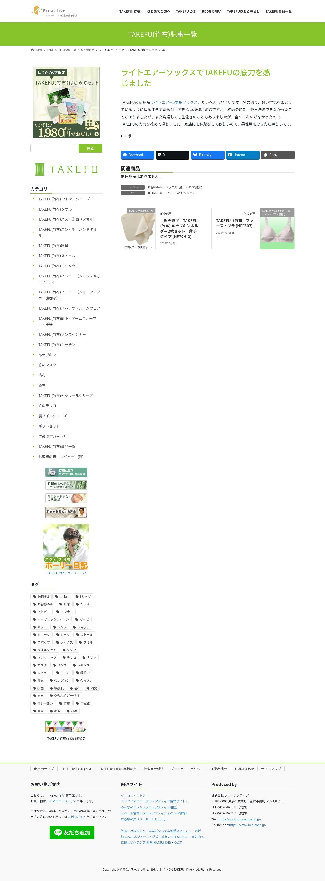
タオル (88, 642)
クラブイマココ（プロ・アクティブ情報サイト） (155, 801)
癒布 (42, 385)
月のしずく (138, 830)
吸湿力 (85, 672)
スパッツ (43, 642)
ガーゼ (84, 619)
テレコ (71, 657)
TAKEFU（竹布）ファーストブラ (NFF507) (235, 222)
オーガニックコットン (53, 619)
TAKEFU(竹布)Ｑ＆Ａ (76, 768)
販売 (40, 711)
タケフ (71, 650)
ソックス (66, 642)
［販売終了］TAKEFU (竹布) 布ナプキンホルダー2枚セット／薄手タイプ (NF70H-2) (179, 228)
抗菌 (40, 688)
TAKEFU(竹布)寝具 (53, 245)
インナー (66, 611)
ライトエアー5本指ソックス (173, 102)
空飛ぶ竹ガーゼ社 (53, 436)
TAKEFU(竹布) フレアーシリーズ (64, 198)
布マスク (86, 680)
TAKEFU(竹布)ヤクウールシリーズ (66, 395)
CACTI (178, 842)
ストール (86, 634)
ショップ (83, 627)
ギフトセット (49, 425)
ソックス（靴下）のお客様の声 (186, 187)
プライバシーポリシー (187, 768)
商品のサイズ (44, 768)
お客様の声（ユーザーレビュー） (144, 819)
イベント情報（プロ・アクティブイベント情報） (155, 813)
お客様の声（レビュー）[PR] (62, 456)
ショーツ (43, 634)
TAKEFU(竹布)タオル (55, 208)
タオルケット (46, 650)
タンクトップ (46, 657)
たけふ (85, 604)
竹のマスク (47, 364)
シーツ (65, 634)
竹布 (67, 703)
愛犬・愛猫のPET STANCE (170, 836)
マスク (42, 665)
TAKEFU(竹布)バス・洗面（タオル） (68, 219)
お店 (67, 604)
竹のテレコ (47, 405)
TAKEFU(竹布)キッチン (57, 344)
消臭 (94, 688)
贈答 (57, 711)
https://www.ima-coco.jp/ (247, 824)
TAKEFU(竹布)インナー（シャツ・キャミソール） (69, 278)
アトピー (43, 611)
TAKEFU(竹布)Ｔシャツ (57, 265)
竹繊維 (85, 703)
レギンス (83, 665)
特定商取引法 (153, 768)
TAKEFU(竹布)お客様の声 (118, 768)
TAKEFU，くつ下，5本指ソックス (173, 193)
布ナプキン (47, 354)
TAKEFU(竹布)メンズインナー (62, 334)
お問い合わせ (244, 768)
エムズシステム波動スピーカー (170, 830)
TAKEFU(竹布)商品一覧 (57, 446)
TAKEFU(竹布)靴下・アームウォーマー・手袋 (68, 321)
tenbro (64, 596)
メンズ (62, 665)
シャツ (62, 627)
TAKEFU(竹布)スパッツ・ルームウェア (69, 308)
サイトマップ (271, 768)
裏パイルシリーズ (53, 415)
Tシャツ (85, 596)
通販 (74, 711)
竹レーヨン (45, 703)
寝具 (40, 680)
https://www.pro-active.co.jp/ (239, 819)
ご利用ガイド (77, 816)
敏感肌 (59, 688)
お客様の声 (155, 187)
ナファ (91, 657)
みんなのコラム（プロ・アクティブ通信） (150, 807)
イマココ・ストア (61, 801)
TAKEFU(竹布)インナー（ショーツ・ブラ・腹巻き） (69, 294)
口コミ (65, 672)
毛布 (77, 688)
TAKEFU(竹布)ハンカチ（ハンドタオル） (68, 232)
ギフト (42, 627)
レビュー (43, 672)
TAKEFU (43, 596)
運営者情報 (219, 768)
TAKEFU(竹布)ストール (57, 255)
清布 (42, 375)
